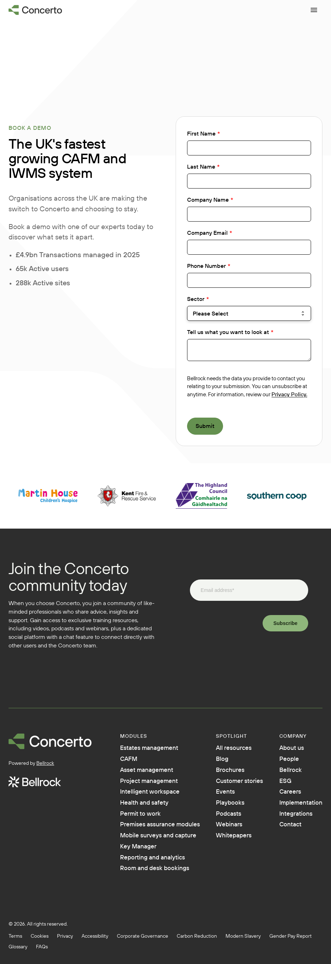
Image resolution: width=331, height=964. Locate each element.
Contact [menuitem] (284, 833)
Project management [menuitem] (154, 784)
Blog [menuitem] (220, 760)
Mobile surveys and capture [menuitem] (151, 858)
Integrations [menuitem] (291, 821)
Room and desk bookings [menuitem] (160, 898)
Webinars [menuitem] (229, 841)
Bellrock (45, 763)
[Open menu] (313, 9)
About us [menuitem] (286, 748)
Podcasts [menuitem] (228, 829)
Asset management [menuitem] (151, 772)
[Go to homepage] (35, 10)
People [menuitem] (282, 760)
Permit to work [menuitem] (143, 821)
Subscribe (285, 623)
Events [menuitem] (224, 805)
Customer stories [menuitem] (229, 789)
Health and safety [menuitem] (148, 809)
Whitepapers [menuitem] (234, 853)
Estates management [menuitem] (154, 748)
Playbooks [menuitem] (230, 817)
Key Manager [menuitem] (141, 874)
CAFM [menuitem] (130, 760)
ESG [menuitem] (278, 784)
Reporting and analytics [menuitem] (158, 886)
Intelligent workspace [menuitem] (155, 797)
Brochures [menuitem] (230, 772)
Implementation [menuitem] (296, 809)
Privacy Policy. (289, 394)
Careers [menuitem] (284, 797)
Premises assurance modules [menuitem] (153, 837)
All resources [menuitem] (234, 748)
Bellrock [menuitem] (284, 772)
